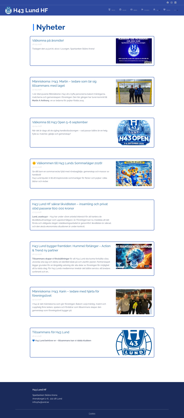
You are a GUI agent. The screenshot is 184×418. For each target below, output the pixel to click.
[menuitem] (133, 10)
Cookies (92, 414)
